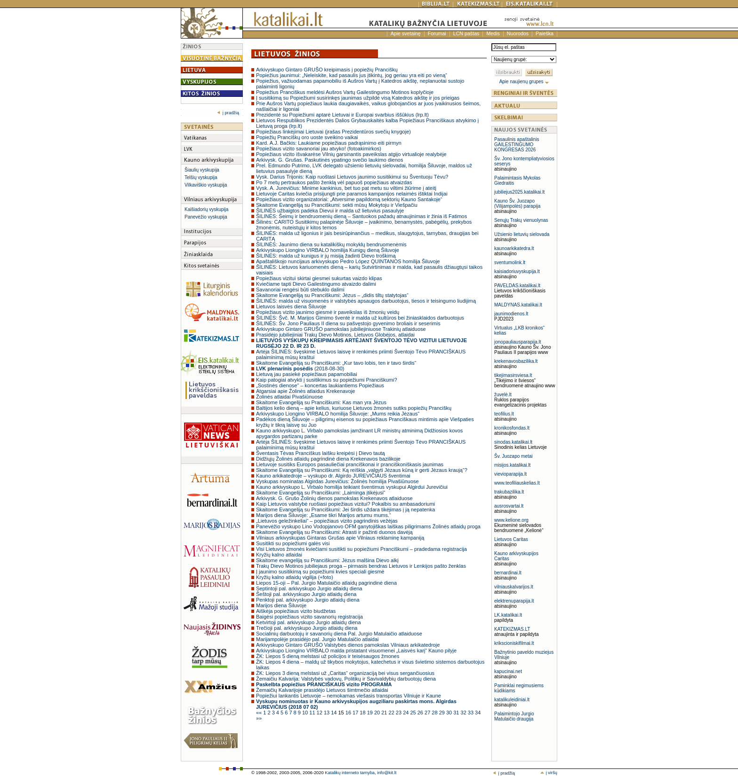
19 (370, 712)
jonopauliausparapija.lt (517, 342)
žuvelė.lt (503, 394)
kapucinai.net (508, 671)
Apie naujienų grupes (524, 81)
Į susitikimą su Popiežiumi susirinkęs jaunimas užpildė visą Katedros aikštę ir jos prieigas (357, 98)
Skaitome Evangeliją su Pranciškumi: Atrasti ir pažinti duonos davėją (334, 532)
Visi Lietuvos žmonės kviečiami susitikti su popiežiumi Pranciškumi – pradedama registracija (361, 549)
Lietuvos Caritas (511, 539)
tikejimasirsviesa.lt (513, 375)
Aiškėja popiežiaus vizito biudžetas (296, 611)
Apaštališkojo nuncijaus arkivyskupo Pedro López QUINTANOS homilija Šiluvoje (348, 261)
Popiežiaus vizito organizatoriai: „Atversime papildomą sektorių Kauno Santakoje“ (349, 199)
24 (406, 712)
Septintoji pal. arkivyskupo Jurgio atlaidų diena (309, 588)
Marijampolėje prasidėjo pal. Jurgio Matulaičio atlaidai (317, 639)
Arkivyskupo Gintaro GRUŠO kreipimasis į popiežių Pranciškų (327, 69)
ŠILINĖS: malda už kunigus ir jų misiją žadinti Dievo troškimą (326, 256)
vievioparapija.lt (510, 474)
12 (320, 712)
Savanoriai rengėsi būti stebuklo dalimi (300, 289)
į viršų (548, 772)
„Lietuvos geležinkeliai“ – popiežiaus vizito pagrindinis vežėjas (327, 521)
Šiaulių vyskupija (201, 169)
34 (478, 712)
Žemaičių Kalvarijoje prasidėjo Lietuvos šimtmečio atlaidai (322, 690)
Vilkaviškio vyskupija (205, 185)
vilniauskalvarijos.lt (513, 586)
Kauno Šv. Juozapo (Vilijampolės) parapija (517, 203)
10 (305, 712)
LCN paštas (466, 33)
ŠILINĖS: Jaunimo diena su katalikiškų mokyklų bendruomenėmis (331, 244)
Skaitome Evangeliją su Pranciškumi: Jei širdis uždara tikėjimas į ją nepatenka (345, 509)
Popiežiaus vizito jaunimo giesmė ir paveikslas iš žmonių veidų (327, 312)
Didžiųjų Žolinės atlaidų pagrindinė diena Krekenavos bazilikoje (328, 459)
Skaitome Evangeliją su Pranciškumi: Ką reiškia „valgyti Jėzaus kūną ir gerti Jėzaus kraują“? (361, 470)
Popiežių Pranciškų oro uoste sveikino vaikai (307, 137)
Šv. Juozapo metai (513, 456)
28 (435, 712)
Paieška (545, 33)
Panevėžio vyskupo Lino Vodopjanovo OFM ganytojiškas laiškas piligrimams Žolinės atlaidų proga (368, 526)
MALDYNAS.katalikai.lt (518, 304)
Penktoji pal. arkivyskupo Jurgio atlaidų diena (308, 600)
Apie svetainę (406, 33)
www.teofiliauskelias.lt (517, 483)
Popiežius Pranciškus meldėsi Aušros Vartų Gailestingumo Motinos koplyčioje (344, 92)
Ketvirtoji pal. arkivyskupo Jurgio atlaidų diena (308, 622)
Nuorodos (518, 33)
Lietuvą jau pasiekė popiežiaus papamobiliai (306, 374)
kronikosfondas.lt (511, 428)
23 (399, 712)
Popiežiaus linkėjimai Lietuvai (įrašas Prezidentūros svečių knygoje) (333, 131)
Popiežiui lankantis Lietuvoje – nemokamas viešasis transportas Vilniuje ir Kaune (348, 695)
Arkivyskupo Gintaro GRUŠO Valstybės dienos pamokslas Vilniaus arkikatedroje (348, 645)
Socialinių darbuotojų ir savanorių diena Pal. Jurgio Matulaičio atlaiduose (339, 633)
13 (327, 712)
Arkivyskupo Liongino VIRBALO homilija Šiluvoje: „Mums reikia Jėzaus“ (337, 413)
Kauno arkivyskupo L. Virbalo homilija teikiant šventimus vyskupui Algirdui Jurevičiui (352, 487)
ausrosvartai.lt (508, 506)
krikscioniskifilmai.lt (514, 643)
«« (259, 712)
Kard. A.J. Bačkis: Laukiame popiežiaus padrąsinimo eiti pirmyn (328, 143)
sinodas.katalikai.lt (513, 442)
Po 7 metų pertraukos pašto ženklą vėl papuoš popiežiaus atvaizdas (334, 182)
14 (334, 712)
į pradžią (228, 112)
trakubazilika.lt (509, 491)
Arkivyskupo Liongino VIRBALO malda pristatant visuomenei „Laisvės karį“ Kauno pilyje (356, 650)
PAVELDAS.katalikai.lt (517, 285)
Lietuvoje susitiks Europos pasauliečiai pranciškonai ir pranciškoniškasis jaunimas (349, 464)
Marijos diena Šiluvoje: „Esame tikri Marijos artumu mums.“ (323, 515)
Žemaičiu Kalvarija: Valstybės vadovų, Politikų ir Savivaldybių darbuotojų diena (346, 679)
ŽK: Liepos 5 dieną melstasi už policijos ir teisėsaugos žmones (327, 656)
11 (312, 712)
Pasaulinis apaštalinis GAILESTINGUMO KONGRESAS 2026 (516, 144)
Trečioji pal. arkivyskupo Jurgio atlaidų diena (306, 628)
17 (356, 712)
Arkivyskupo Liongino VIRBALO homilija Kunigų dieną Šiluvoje (327, 250)
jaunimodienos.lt (511, 313)
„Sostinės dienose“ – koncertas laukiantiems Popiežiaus (320, 385)
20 (377, 712)
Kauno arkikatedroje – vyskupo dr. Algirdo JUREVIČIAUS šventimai (333, 475)
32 (464, 712)
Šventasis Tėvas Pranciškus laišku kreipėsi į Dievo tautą (320, 453)
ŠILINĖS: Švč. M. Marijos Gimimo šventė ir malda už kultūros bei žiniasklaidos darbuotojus (360, 318)
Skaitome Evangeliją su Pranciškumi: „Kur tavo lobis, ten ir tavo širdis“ (336, 363)
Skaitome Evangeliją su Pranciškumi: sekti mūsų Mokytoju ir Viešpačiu (336, 205)
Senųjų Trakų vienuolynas (521, 220)
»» (259, 718)
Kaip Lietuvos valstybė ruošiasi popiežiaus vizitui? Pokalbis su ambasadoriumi (345, 504)
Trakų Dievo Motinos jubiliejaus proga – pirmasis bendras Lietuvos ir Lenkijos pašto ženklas (361, 566)
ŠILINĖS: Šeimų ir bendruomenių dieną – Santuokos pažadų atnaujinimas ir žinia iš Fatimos (361, 216)
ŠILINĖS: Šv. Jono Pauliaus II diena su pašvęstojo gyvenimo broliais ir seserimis (348, 323)
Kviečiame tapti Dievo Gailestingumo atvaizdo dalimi (316, 284)
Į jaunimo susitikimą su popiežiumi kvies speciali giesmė (320, 571)
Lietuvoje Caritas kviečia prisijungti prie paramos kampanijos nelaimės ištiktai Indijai (352, 193)
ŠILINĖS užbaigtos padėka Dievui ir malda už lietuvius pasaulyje (330, 210)
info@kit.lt (386, 772)
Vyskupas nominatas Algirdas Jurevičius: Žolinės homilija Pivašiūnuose (337, 481)
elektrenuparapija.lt (514, 601)
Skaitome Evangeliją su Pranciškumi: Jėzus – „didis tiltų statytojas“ (332, 295)
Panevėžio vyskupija (205, 216)
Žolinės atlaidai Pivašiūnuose (289, 397)
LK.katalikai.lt (508, 615)
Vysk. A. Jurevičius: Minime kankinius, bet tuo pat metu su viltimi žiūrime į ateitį (346, 188)
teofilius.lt (504, 413)
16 (349, 712)
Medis (492, 33)
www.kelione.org (511, 520)
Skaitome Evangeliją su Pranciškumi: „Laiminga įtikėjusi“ (320, 492)
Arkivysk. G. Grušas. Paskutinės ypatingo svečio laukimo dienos (329, 160)
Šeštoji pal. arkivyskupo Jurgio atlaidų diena (306, 594)
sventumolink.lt (509, 262)
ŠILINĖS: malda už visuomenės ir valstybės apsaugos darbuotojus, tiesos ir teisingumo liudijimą (366, 301)
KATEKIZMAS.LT (512, 629)
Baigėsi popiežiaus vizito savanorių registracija (309, 616)
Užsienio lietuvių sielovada (521, 234)
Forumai (437, 33)
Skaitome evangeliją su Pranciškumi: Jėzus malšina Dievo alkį (327, 560)
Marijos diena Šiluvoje (281, 605)
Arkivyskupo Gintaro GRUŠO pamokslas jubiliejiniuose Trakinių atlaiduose (341, 329)
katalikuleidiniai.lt (511, 699)
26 (421, 712)
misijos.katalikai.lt (512, 465)
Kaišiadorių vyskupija (206, 209)
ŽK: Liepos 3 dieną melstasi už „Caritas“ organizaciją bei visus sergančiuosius (345, 673)
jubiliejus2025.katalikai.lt (519, 192)
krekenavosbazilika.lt (515, 361)
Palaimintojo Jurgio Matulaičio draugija (514, 716)
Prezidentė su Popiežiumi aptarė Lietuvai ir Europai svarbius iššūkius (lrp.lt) (342, 115)
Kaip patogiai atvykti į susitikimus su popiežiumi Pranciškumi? (326, 380)
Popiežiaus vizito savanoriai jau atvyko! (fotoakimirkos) (318, 148)
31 (456, 712)
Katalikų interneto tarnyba (350, 772)
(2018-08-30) (300, 368)
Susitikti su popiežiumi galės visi (293, 543)
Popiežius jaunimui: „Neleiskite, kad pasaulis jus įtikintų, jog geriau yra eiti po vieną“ (351, 75)
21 (384, 712)
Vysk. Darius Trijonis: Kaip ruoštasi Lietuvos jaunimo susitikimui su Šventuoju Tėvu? (352, 177)
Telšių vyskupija (200, 177)
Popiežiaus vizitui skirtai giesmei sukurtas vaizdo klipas (319, 278)
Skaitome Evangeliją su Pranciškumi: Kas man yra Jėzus (321, 402)
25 (413, 712)
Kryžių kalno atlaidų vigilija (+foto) (294, 577)
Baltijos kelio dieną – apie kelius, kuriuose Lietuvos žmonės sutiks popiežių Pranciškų (353, 408)
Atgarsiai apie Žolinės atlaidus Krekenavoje (305, 391)
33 (471, 712)
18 (363, 712)
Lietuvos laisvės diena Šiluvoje (291, 306)
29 (442, 712)
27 (428, 712)
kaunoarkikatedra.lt (514, 248)
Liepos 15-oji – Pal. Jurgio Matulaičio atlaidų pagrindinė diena (326, 583)
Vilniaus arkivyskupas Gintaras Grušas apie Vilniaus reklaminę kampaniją (340, 538)
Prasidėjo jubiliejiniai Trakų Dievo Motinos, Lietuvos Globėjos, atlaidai (335, 334)
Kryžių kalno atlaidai (279, 554)
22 (392, 712)
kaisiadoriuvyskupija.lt (517, 271)
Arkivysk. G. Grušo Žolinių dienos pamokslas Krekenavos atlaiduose (334, 498)
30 (449, 712)
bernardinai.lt (507, 572)
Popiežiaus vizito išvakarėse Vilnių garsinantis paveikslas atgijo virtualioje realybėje (351, 154)
